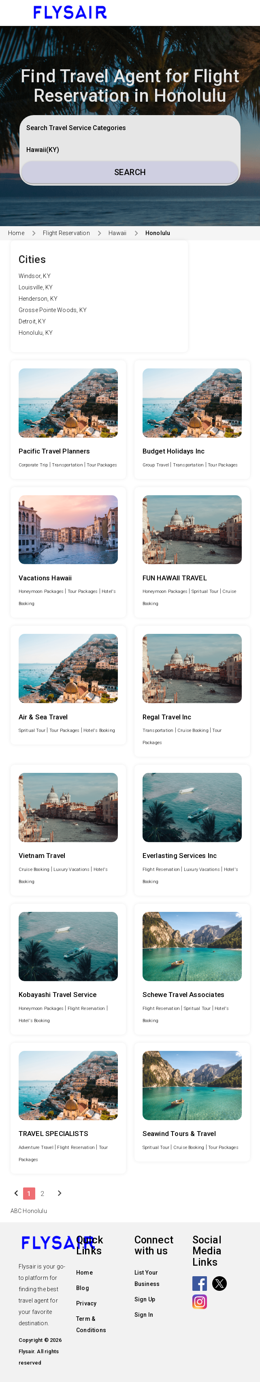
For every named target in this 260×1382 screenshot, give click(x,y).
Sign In (143, 1314)
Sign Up (144, 1299)
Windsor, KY (35, 276)
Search (130, 172)
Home (16, 233)
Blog (82, 1288)
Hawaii (117, 233)
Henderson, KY (38, 298)
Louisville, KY (36, 287)
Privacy (86, 1303)
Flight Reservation (66, 233)
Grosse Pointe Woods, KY (53, 310)
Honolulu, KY (36, 332)
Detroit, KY (32, 321)
